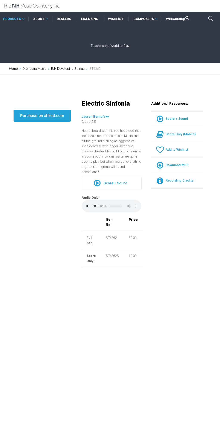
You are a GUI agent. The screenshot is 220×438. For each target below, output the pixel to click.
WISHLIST (116, 19)
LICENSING (89, 19)
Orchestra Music (34, 69)
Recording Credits (174, 180)
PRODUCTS (12, 19)
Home (13, 69)
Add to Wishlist (172, 150)
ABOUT (38, 19)
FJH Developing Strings (68, 69)
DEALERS (64, 19)
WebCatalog (178, 19)
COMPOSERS (143, 19)
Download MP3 (172, 165)
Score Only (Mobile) (176, 134)
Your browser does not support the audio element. (111, 206)
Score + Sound (110, 183)
